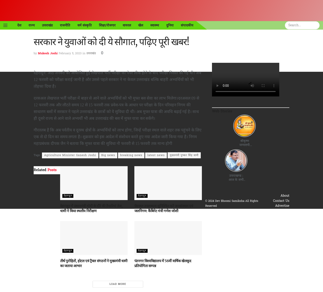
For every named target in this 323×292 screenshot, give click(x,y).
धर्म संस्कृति (84, 25)
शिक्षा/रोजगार (107, 25)
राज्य (31, 25)
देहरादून (68, 196)
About (285, 196)
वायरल (127, 25)
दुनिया (170, 25)
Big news (108, 155)
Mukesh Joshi (48, 53)
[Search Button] (317, 25)
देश (19, 25)
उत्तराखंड (47, 25)
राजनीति (65, 25)
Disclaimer (281, 221)
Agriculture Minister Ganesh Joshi (70, 155)
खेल (140, 25)
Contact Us (281, 201)
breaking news (131, 155)
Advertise (282, 206)
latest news (156, 155)
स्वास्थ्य (154, 25)
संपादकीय (187, 25)
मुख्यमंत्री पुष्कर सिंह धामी (184, 155)
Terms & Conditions (274, 216)
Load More (117, 284)
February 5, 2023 (70, 53)
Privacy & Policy (277, 211)
